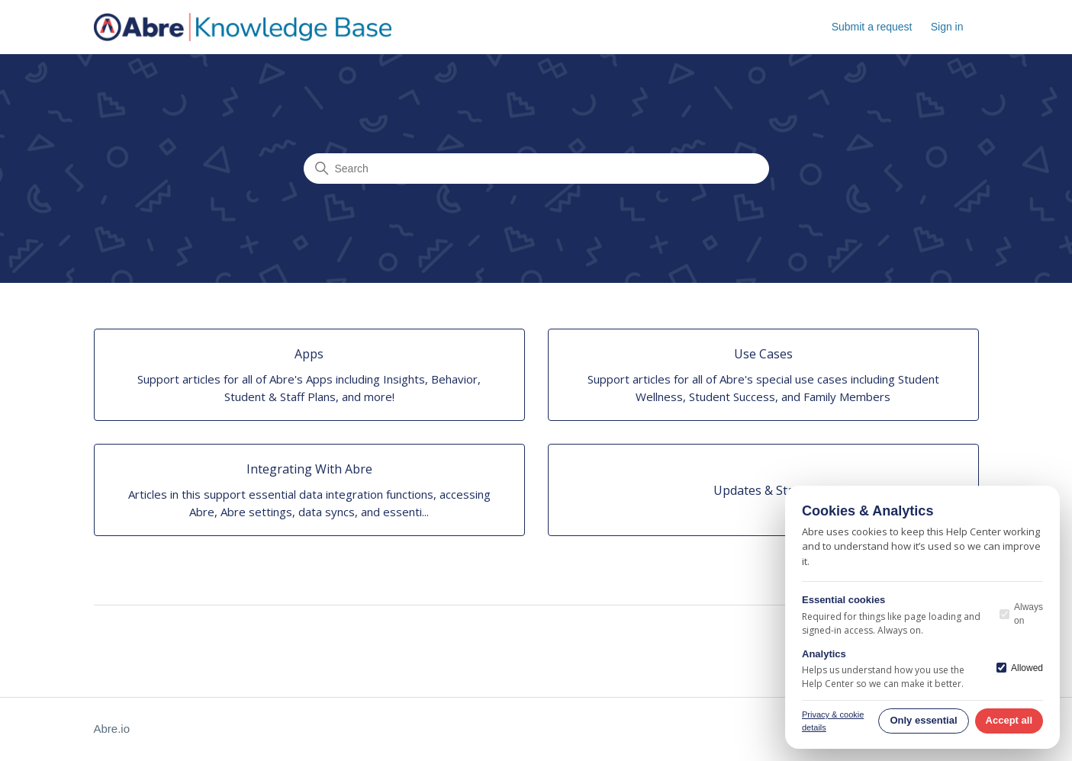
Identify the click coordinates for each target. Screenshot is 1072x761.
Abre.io (112, 728)
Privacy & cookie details (833, 721)
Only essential (923, 720)
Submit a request (872, 27)
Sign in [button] (947, 27)
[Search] (536, 168)
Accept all (1009, 720)
